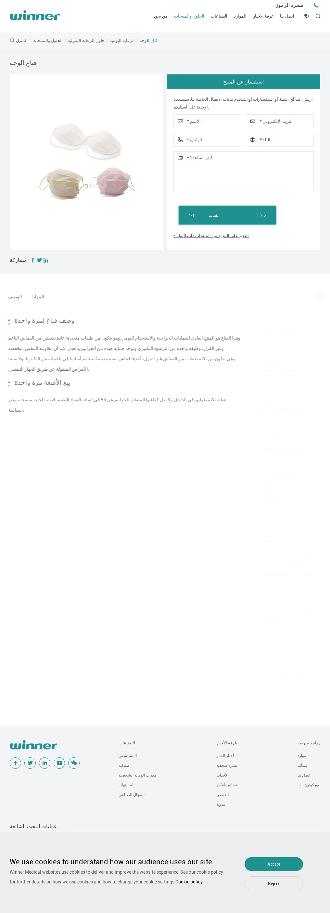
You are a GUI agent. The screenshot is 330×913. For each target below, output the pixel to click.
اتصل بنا (287, 16)
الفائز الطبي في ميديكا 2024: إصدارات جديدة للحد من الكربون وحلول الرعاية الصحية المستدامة (284, 603)
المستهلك (126, 785)
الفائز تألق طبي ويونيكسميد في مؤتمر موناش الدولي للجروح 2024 (285, 686)
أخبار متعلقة (269, 540)
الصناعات (219, 16)
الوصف (12, 296)
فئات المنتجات (271, 313)
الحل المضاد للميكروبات (277, 467)
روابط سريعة (309, 742)
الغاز (260, 350)
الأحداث (222, 775)
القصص (222, 794)
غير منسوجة (267, 389)
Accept (273, 864)
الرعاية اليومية (122, 40)
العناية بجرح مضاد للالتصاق (279, 448)
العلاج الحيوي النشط (274, 477)
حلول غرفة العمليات (275, 502)
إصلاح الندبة (266, 458)
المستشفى (128, 755)
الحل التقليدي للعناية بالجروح (281, 341)
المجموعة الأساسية (273, 399)
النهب (261, 428)
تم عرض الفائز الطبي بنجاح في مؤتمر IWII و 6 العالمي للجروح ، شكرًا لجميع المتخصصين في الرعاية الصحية (284, 647)
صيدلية (124, 765)
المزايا (35, 296)
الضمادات (264, 360)
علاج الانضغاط (268, 487)
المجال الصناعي (132, 794)
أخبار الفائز (225, 755)
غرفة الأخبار (263, 16)
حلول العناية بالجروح (275, 328)
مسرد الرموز (290, 5)
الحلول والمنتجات (189, 16)
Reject (274, 883)
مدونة (220, 804)
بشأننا (302, 765)
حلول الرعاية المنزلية (86, 40)
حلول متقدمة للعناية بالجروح (280, 409)
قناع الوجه (149, 40)
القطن (262, 380)
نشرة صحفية (226, 765)
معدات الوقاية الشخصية (137, 775)
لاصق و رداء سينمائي (274, 370)
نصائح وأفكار (226, 785)
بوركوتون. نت (308, 785)
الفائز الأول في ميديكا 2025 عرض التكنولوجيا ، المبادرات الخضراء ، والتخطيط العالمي (282, 564)
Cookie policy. (189, 881)
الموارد (240, 16)
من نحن (161, 16)
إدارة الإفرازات (269, 438)
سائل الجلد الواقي (272, 419)
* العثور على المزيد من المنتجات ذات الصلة (211, 235)
